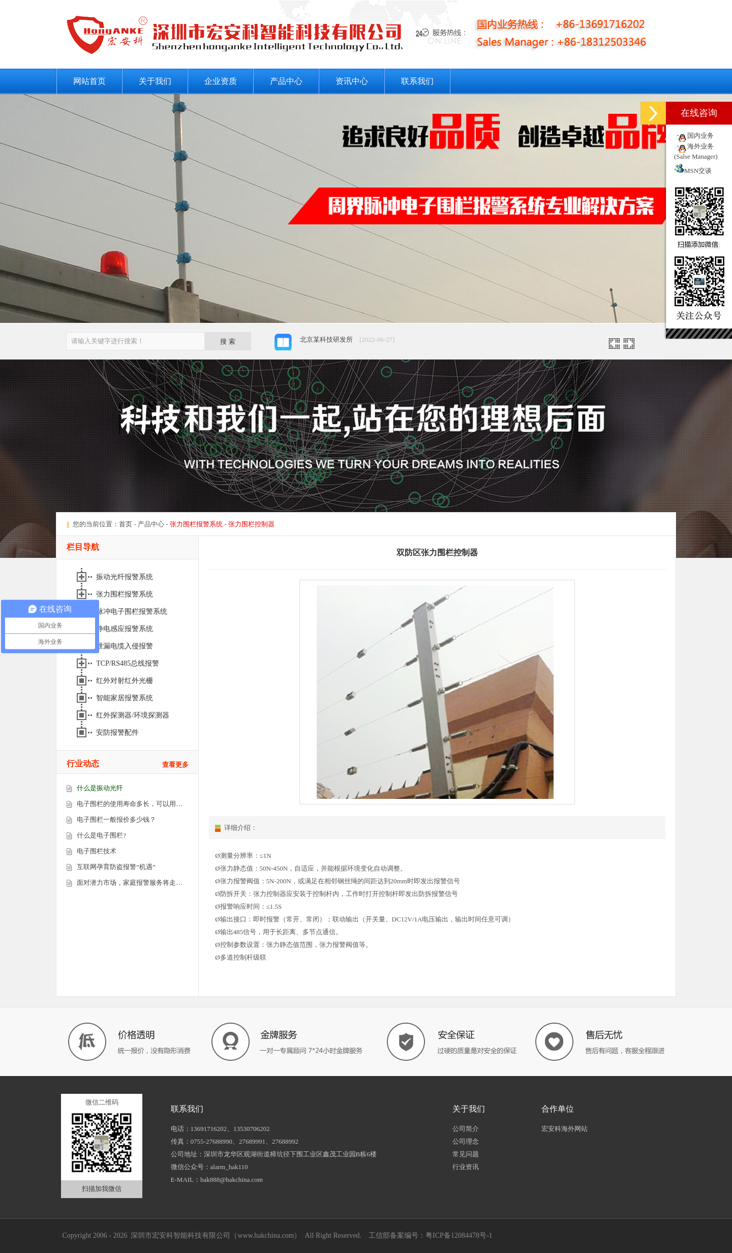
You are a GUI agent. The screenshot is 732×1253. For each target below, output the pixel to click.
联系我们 (417, 81)
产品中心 (286, 81)
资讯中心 (352, 81)
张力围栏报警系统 (125, 594)
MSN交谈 (693, 170)
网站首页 (89, 81)
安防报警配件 (118, 732)
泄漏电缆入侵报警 (125, 646)
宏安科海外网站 (564, 1128)
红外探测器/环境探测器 (133, 715)
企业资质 (220, 81)
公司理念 (465, 1141)
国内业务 (700, 135)
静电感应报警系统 (125, 629)
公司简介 (465, 1128)
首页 (125, 524)
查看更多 (175, 764)
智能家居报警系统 (125, 698)
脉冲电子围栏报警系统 (132, 611)
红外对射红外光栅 (125, 680)
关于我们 (155, 81)
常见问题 (465, 1154)
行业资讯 (465, 1167)
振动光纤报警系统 (125, 577)
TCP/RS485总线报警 (128, 663)
